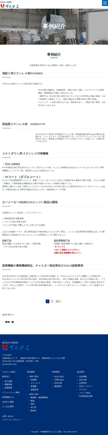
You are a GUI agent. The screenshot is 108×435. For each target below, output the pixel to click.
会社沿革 (83, 380)
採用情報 (56, 372)
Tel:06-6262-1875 (9, 361)
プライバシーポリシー (11, 420)
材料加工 (6, 376)
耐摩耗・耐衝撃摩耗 (39, 397)
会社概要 (83, 376)
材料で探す (34, 376)
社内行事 (58, 383)
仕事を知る (59, 380)
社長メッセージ (86, 386)
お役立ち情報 (8, 402)
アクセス (83, 390)
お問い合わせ (8, 416)
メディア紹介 (85, 393)
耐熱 (32, 401)
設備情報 (8, 388)
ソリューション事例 (10, 392)
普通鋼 (33, 386)
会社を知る (59, 376)
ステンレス (35, 383)
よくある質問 (8, 406)
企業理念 (83, 383)
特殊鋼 (33, 380)
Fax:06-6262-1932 (9, 364)
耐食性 (33, 411)
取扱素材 (31, 372)
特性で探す (34, 394)
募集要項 (58, 386)
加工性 (33, 407)
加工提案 (8, 381)
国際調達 (8, 384)
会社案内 (80, 372)
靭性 (32, 404)
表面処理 (34, 390)
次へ (58, 301)
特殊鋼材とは (8, 397)
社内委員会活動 (86, 396)
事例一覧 (9, 322)
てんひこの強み (9, 372)
